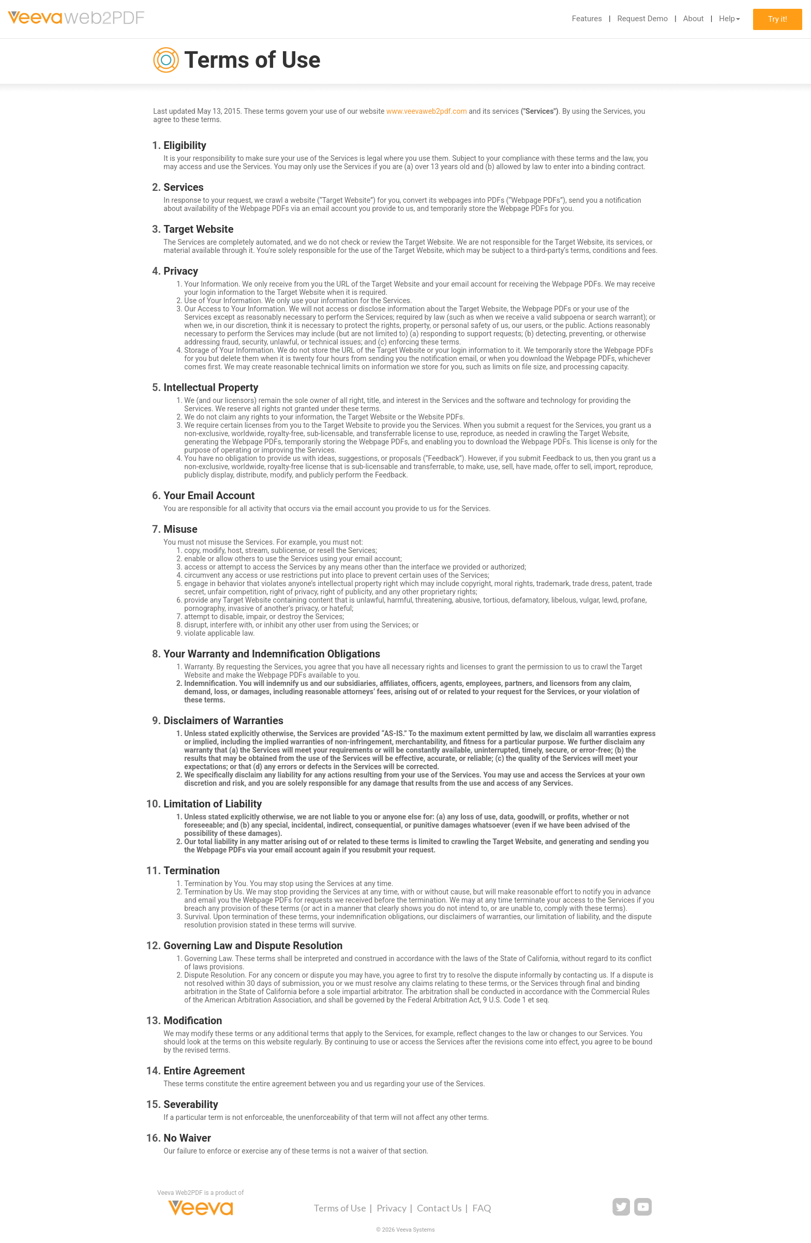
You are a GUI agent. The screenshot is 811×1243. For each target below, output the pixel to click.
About (693, 18)
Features (587, 18)
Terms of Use (339, 1208)
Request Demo (642, 18)
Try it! (777, 19)
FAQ (481, 1208)
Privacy (392, 1208)
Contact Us (439, 1208)
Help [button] (729, 18)
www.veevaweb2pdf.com (426, 111)
